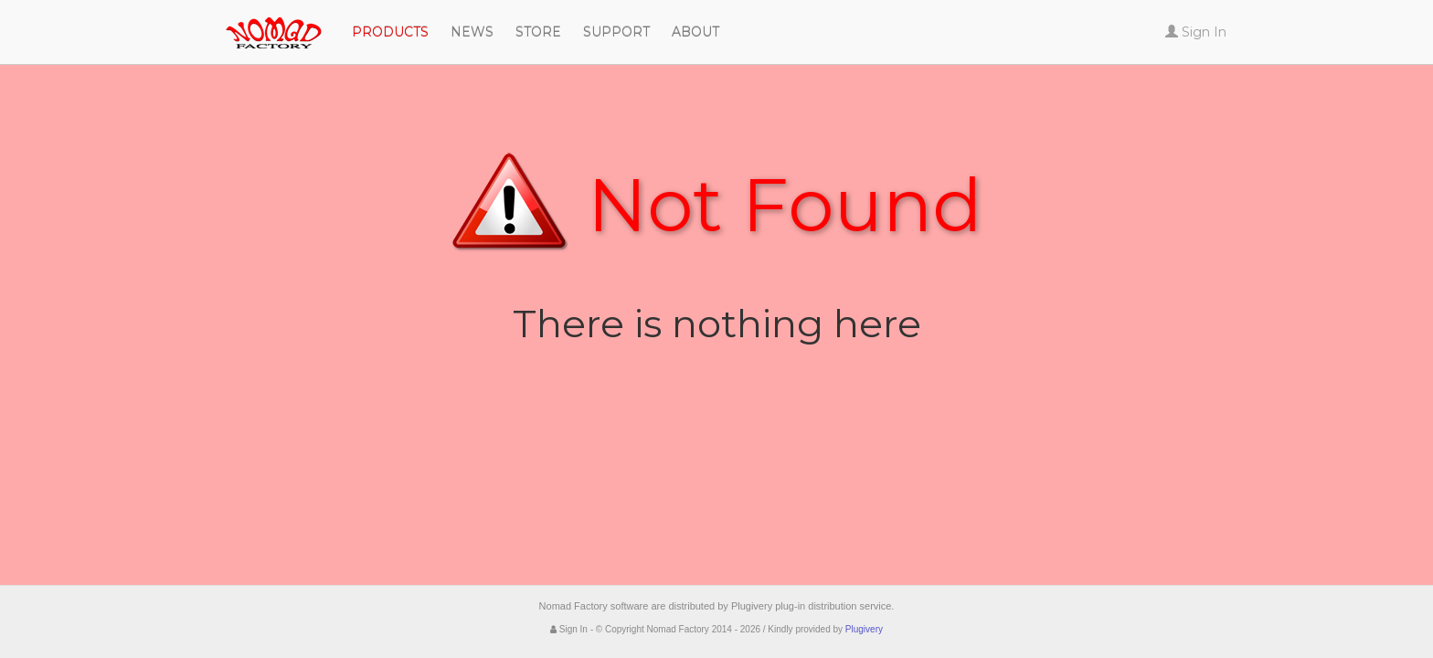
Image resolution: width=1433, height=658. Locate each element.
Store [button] (538, 32)
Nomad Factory (195, 23)
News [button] (472, 32)
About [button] (695, 32)
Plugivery (864, 629)
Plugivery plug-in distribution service (811, 605)
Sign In (569, 629)
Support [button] (616, 32)
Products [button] (390, 32)
